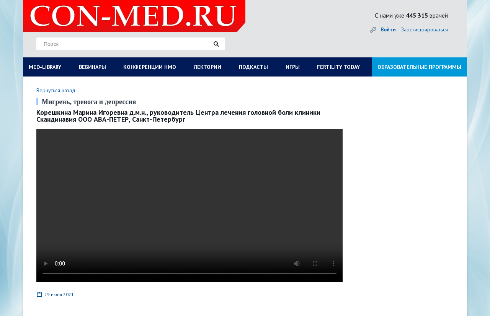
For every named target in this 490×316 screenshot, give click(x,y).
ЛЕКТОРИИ (207, 67)
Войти (388, 29)
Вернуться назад (55, 90)
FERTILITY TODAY (338, 67)
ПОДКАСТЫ (253, 67)
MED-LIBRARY (45, 67)
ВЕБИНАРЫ (92, 67)
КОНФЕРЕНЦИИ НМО (149, 67)
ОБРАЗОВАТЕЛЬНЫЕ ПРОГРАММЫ (419, 67)
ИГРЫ (293, 67)
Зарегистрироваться (424, 29)
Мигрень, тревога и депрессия (89, 102)
